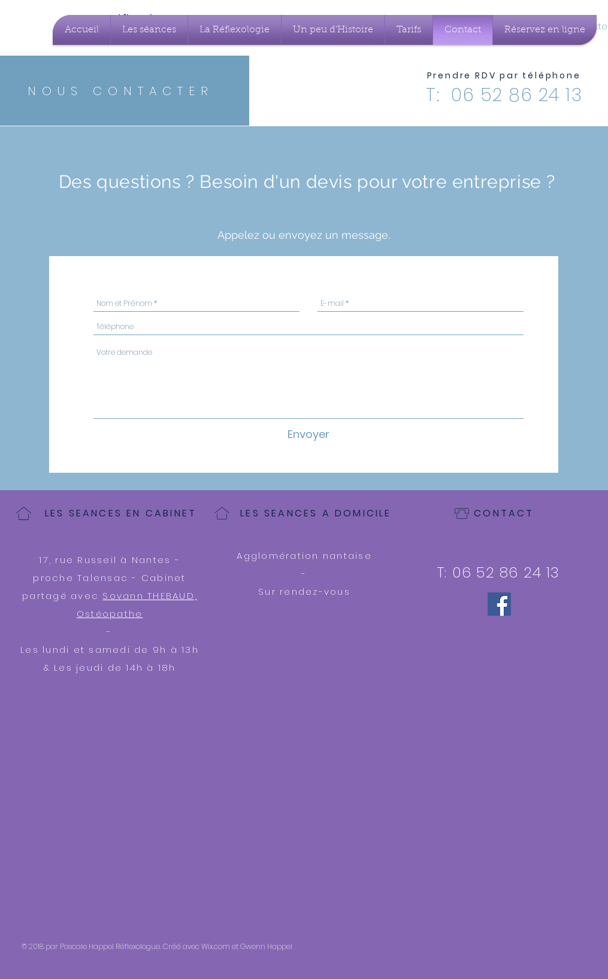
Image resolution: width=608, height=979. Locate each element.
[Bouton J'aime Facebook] (544, 947)
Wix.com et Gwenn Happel (246, 946)
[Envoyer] (308, 434)
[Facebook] (499, 604)
